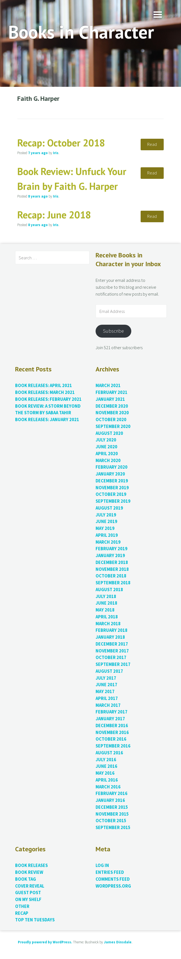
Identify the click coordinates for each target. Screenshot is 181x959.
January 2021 (110, 399)
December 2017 (112, 644)
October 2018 (111, 576)
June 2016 (106, 766)
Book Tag (25, 879)
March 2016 (108, 787)
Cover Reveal (29, 886)
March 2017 (108, 705)
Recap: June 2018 (54, 214)
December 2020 (112, 406)
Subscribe (113, 331)
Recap (21, 913)
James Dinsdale (118, 942)
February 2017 (111, 712)
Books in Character (81, 31)
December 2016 (112, 726)
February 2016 (111, 793)
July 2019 (106, 515)
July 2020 (106, 440)
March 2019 (108, 542)
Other (22, 906)
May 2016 (105, 773)
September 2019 (113, 501)
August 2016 (109, 753)
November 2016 (112, 732)
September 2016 (113, 746)
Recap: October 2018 (61, 142)
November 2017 (112, 651)
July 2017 (106, 678)
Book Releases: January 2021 (47, 419)
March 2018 (108, 624)
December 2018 (112, 562)
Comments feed (113, 879)
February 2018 (111, 630)
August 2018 (109, 590)
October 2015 (111, 821)
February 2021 (111, 392)
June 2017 (106, 685)
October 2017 (111, 657)
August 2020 (109, 433)
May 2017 (105, 691)
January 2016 (110, 800)
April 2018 (107, 617)
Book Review (29, 872)
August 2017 (109, 671)
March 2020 (108, 460)
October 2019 (111, 494)
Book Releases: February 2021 (48, 399)
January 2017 (110, 719)
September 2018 (113, 583)
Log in (102, 865)
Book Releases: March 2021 (45, 392)
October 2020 (111, 419)
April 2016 (107, 780)
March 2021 (108, 385)
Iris (56, 153)
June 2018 (106, 603)
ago (38, 153)
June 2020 (106, 447)
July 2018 (106, 596)
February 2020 (111, 467)
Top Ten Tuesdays (35, 920)
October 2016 (111, 739)
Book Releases (31, 865)
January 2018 (110, 637)
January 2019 (110, 555)
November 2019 (112, 488)
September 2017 (113, 664)
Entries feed (110, 872)
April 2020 (107, 454)
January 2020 (110, 474)
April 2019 (107, 535)
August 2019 (109, 508)
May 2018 (105, 610)
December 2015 (112, 807)
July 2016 (106, 760)
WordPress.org (113, 886)
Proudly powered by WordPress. (45, 942)
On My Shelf (28, 899)
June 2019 (106, 521)
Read (152, 144)
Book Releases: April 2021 (43, 385)
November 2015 (112, 814)
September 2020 (113, 426)
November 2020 (112, 413)
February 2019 (111, 549)
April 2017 (107, 698)
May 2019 (105, 528)
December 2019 (112, 481)
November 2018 (112, 569)
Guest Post (28, 893)
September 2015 (113, 827)
